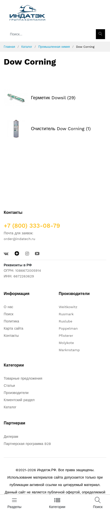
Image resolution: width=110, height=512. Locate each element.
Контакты (11, 336)
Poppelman (68, 328)
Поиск (8, 314)
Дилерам (11, 437)
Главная (9, 47)
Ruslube (65, 321)
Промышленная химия (54, 47)
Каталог (26, 47)
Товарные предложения (23, 378)
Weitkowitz (68, 307)
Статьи (9, 386)
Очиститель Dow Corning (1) (61, 128)
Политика (11, 321)
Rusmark (66, 314)
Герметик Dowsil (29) (53, 97)
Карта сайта (13, 328)
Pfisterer (66, 336)
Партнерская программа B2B (27, 444)
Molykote (66, 343)
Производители (16, 393)
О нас (8, 307)
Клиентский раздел (19, 400)
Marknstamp (69, 350)
